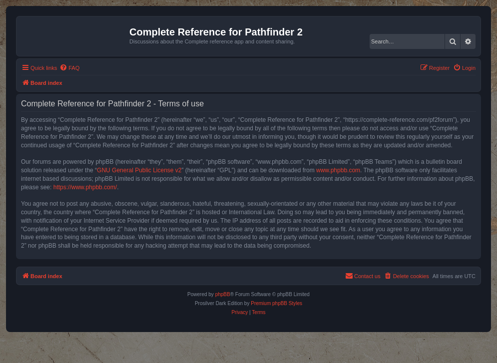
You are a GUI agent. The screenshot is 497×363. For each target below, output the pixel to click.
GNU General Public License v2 (139, 170)
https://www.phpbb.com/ (85, 187)
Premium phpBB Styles (276, 303)
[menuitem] (69, 68)
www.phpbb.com (338, 170)
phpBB (222, 294)
